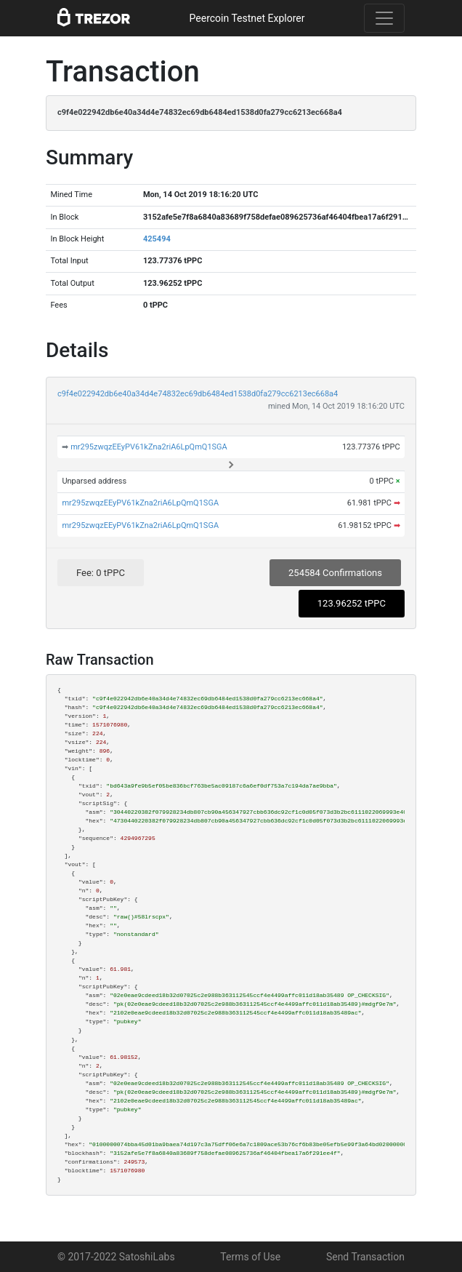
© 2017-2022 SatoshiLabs (116, 1257)
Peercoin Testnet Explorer (247, 18)
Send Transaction (365, 1257)
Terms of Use (250, 1257)
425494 (157, 239)
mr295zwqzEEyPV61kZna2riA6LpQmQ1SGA (148, 447)
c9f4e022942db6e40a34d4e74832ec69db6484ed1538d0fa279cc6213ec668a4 (197, 394)
